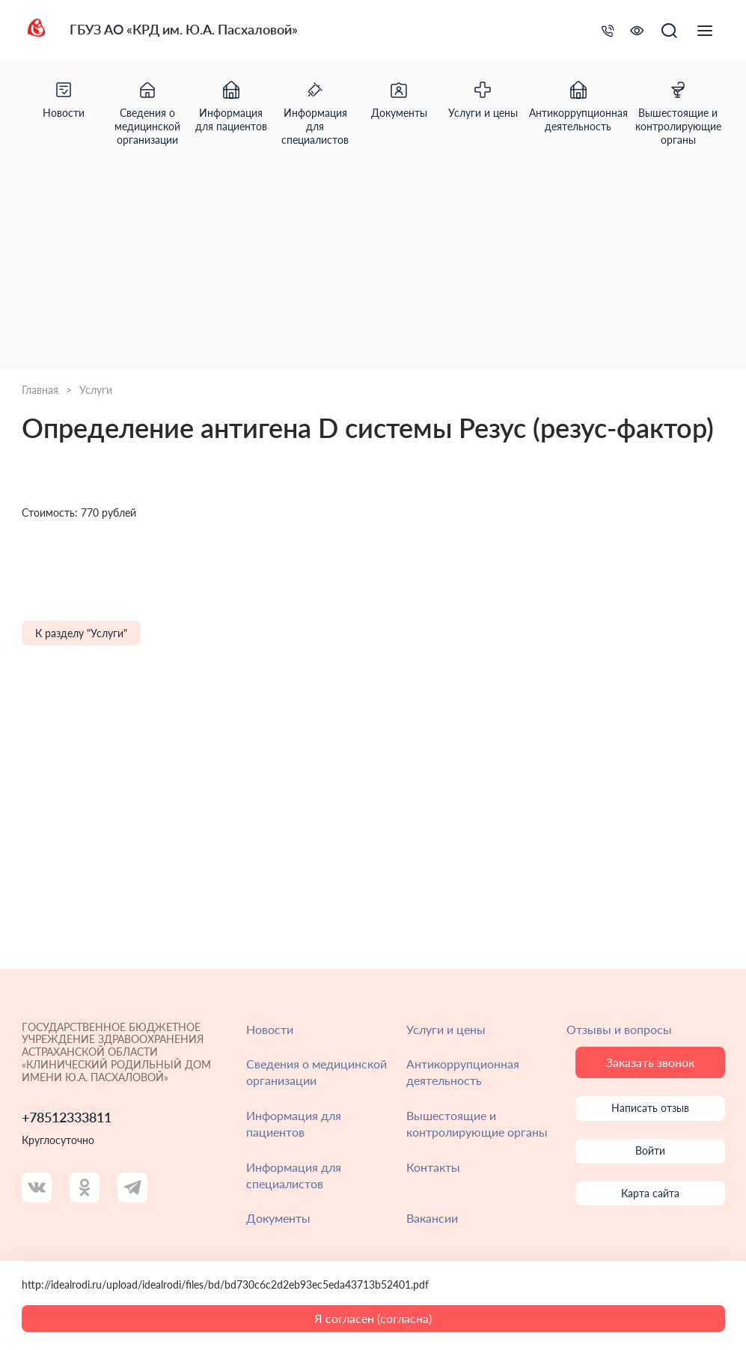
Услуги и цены (446, 1029)
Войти (650, 1150)
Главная (40, 390)
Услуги (95, 390)
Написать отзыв (650, 1107)
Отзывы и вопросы (619, 1029)
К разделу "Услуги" (81, 633)
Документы (278, 1218)
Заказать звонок (650, 1062)
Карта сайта (650, 1193)
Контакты (433, 1167)
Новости (269, 1029)
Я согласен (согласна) (373, 1318)
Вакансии (432, 1218)
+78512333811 (66, 1117)
